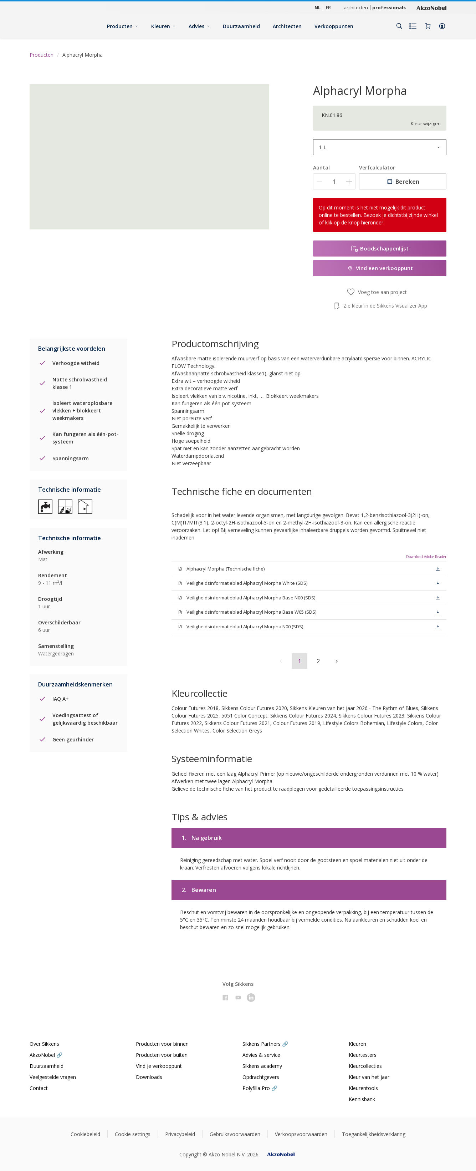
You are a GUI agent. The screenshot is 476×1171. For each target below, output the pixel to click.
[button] (442, 26)
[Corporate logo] (431, 7)
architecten (356, 7)
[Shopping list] (413, 26)
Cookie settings (132, 1134)
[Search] (399, 26)
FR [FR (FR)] (328, 7)
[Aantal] (334, 181)
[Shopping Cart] (428, 26)
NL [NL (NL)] (317, 7)
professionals (389, 7)
